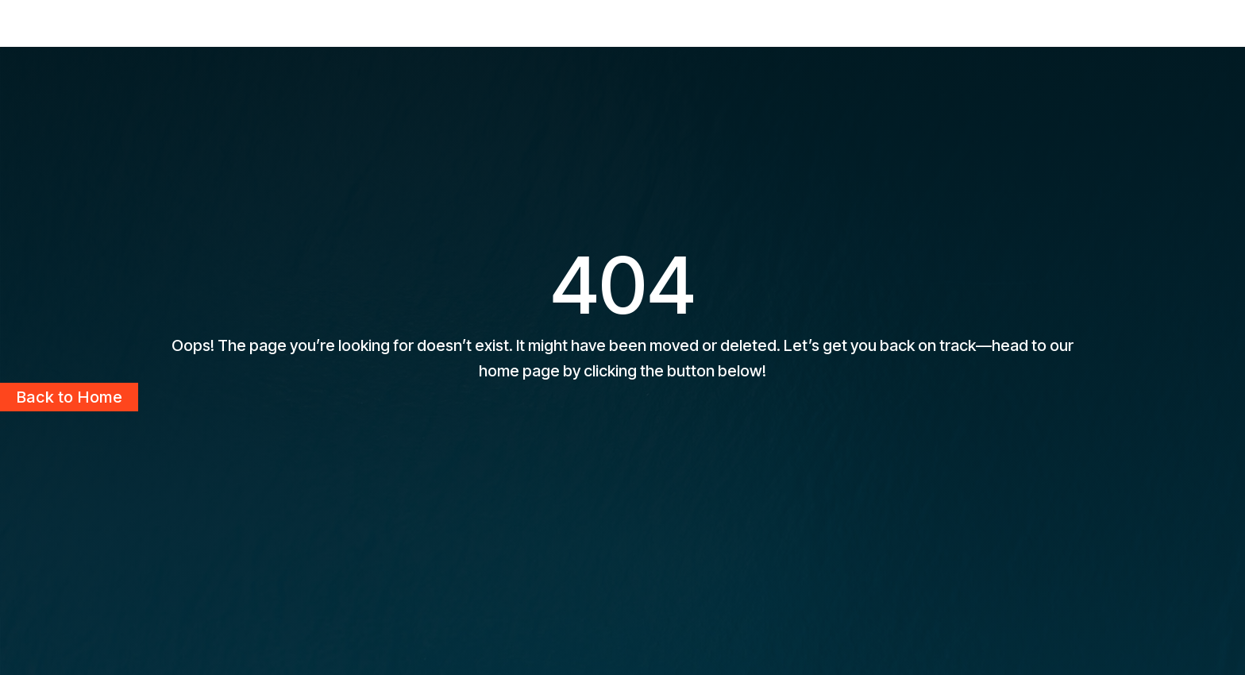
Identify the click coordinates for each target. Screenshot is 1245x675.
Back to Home (69, 397)
